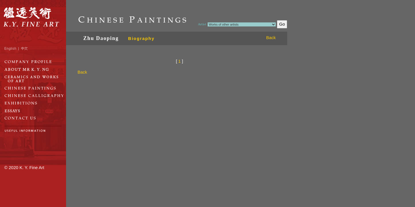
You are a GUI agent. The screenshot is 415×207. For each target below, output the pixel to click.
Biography (141, 38)
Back (271, 37)
